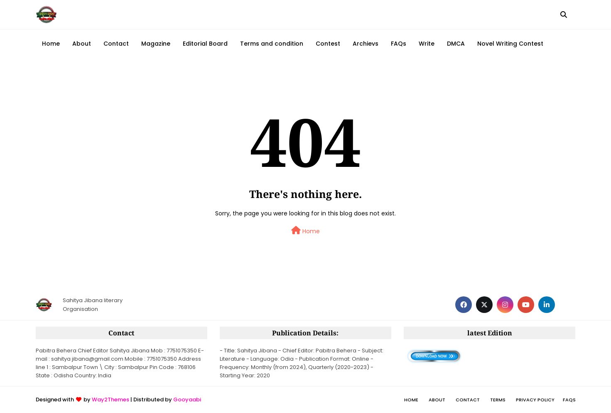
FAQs (569, 399)
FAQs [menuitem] (398, 43)
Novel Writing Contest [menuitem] (510, 43)
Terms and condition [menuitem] (271, 43)
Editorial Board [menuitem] (205, 43)
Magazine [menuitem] (155, 43)
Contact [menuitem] (116, 43)
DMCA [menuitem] (456, 43)
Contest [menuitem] (328, 43)
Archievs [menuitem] (365, 43)
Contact (468, 399)
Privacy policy (535, 399)
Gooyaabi (187, 399)
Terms (497, 399)
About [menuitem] (81, 43)
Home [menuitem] (51, 43)
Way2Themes (110, 399)
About (437, 399)
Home (305, 230)
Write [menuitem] (426, 43)
